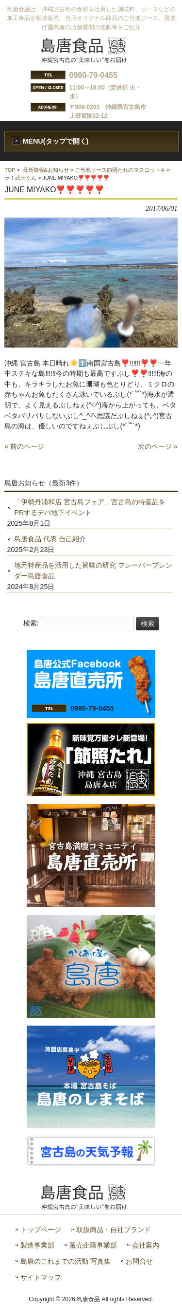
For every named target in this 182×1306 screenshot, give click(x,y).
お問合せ (139, 1261)
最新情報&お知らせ (46, 170)
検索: (31, 623)
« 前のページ (24, 446)
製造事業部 (37, 1245)
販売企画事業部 (93, 1245)
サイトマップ (40, 1277)
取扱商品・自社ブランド (113, 1229)
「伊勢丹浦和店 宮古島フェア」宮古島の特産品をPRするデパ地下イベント (89, 507)
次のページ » (158, 446)
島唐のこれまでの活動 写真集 (65, 1261)
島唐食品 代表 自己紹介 (50, 539)
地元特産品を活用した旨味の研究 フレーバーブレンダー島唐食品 (93, 570)
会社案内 (145, 1245)
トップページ (40, 1229)
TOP (9, 170)
